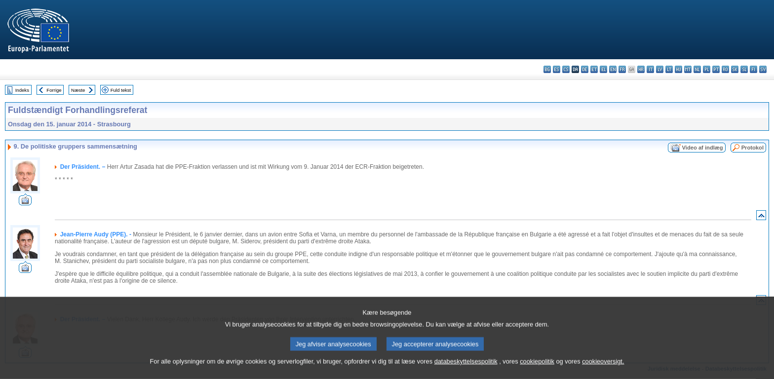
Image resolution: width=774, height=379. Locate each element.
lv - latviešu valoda (659, 69)
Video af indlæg (702, 148)
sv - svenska (763, 69)
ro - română (725, 69)
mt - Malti (688, 69)
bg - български (547, 69)
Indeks (22, 90)
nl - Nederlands (697, 69)
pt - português (716, 69)
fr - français (622, 69)
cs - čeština (566, 69)
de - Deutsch (584, 69)
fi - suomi (753, 69)
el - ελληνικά (603, 69)
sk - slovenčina (734, 69)
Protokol (752, 148)
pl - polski (706, 69)
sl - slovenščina (744, 69)
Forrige (53, 90)
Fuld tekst (121, 90)
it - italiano (650, 69)
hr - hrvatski (641, 69)
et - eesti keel (594, 69)
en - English (613, 69)
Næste (78, 90)
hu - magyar (678, 69)
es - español (556, 69)
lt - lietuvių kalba (669, 69)
